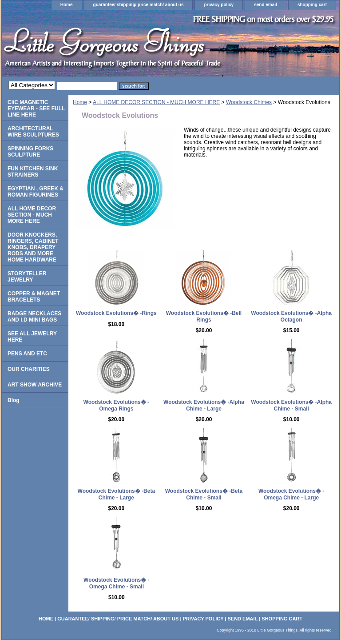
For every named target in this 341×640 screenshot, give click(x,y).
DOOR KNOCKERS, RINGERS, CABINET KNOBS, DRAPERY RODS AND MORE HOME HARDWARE (33, 247)
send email (265, 4)
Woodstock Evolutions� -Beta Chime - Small (203, 494)
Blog (14, 400)
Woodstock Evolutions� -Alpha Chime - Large (203, 405)
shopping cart (312, 4)
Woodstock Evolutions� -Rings (116, 313)
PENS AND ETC (27, 353)
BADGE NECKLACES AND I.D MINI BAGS (34, 316)
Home (66, 4)
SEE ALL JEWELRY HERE (32, 336)
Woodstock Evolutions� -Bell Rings (204, 316)
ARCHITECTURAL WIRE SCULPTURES (33, 131)
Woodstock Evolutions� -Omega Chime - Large (291, 494)
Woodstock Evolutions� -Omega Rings (116, 405)
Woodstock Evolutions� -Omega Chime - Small (116, 583)
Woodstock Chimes (249, 102)
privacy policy (219, 4)
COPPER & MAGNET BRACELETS (34, 296)
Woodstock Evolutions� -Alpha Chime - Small (291, 405)
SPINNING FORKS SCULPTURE (30, 151)
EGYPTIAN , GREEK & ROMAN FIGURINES (35, 191)
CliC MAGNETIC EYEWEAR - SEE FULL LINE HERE (36, 108)
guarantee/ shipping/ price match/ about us (138, 4)
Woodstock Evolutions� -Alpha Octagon (291, 316)
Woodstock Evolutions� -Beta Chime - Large (116, 494)
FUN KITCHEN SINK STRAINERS (33, 171)
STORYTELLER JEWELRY (27, 276)
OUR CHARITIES (29, 369)
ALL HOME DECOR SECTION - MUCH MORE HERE (156, 102)
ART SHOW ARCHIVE (35, 385)
